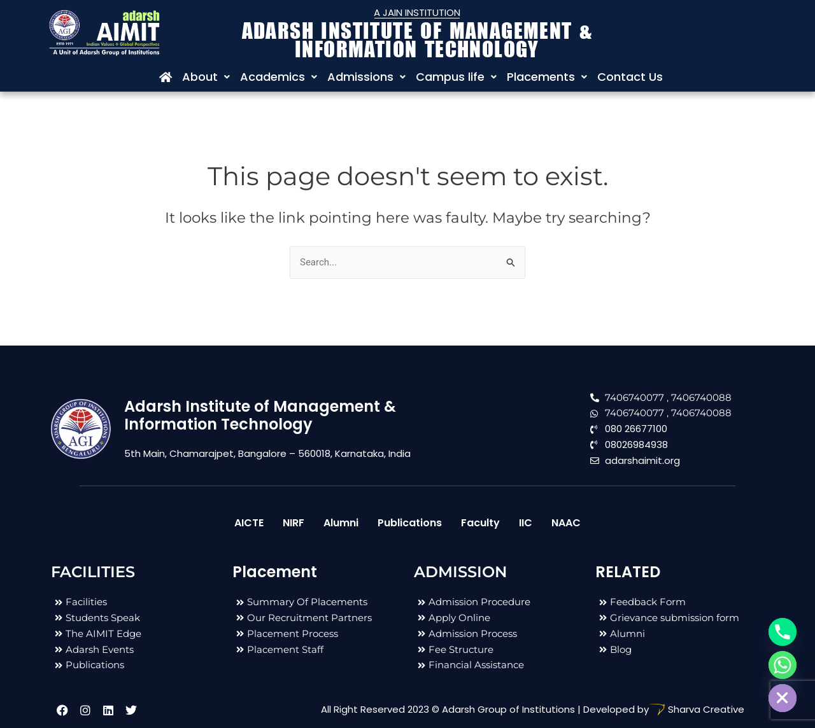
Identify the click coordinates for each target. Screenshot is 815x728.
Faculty (480, 522)
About (206, 77)
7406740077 (634, 397)
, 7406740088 (699, 397)
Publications (410, 522)
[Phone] (783, 632)
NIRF (293, 522)
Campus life (456, 77)
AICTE (249, 522)
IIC (525, 522)
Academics (278, 77)
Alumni (340, 522)
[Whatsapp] (783, 665)
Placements (547, 77)
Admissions (366, 77)
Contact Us (630, 77)
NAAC (566, 522)
